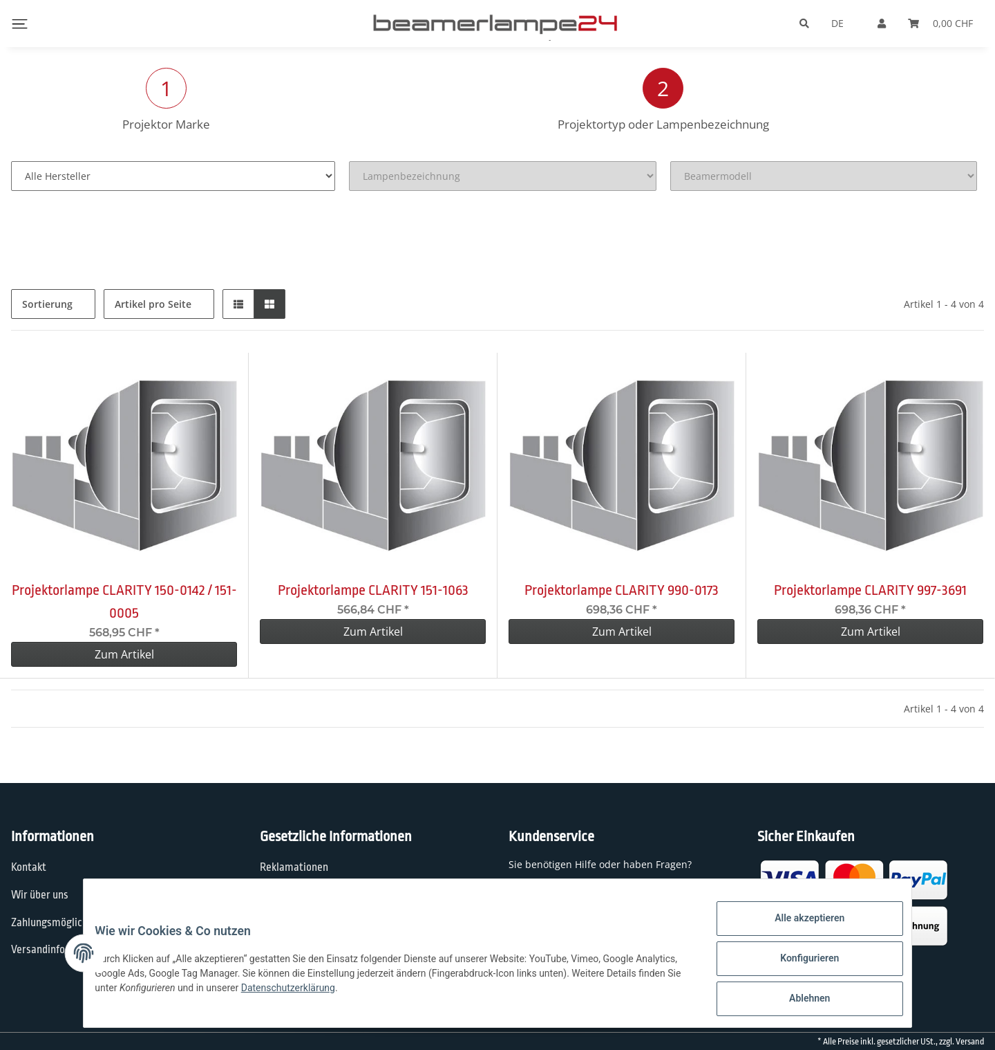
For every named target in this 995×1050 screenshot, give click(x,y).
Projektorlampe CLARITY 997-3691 (870, 590)
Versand (970, 1042)
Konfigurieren (798, 964)
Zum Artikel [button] (124, 654)
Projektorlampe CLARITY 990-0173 (621, 590)
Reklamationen (294, 867)
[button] (238, 304)
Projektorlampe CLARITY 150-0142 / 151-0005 (124, 601)
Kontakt (28, 867)
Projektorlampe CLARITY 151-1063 (373, 590)
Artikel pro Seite (153, 304)
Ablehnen (798, 1000)
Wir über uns (39, 895)
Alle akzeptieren (798, 928)
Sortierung (47, 304)
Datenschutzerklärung (375, 994)
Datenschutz (288, 895)
